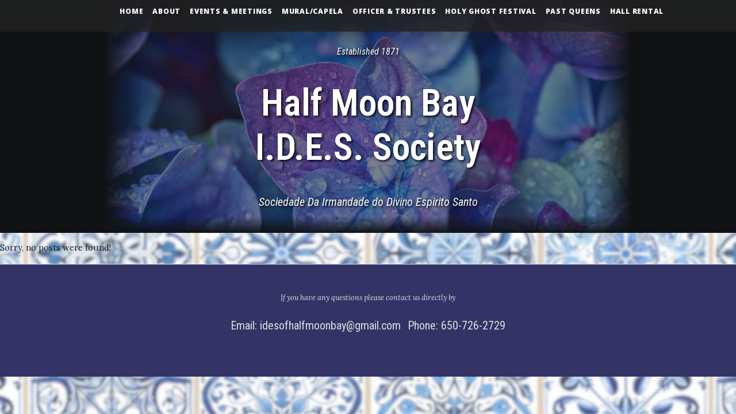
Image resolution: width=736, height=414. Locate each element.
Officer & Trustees (394, 11)
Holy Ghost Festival (490, 11)
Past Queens (573, 11)
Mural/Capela (312, 11)
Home (131, 11)
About (166, 11)
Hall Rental (637, 11)
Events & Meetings (231, 11)
